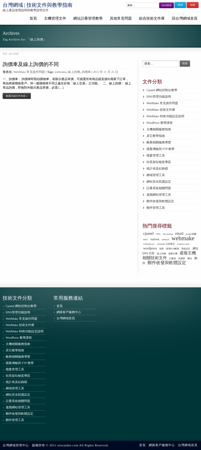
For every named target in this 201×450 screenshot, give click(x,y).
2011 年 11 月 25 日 (105, 72)
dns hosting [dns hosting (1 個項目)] (168, 234)
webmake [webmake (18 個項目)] (183, 238)
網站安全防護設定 (159, 181)
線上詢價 (74, 72)
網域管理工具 (156, 175)
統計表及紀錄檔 (157, 168)
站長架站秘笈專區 (159, 162)
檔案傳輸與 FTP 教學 (161, 149)
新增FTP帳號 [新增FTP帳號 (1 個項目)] (172, 249)
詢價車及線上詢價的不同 (31, 64)
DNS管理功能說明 (159, 96)
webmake (60, 72)
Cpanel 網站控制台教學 (162, 90)
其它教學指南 (156, 135)
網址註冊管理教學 (88, 18)
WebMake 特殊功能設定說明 (165, 116)
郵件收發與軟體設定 (160, 201)
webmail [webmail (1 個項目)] (165, 239)
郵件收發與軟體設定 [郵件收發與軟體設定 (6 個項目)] (167, 262)
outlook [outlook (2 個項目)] (155, 239)
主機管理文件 (55, 18)
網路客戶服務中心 (69, 312)
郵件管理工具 (156, 207)
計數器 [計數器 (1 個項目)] (172, 258)
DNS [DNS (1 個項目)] (158, 234)
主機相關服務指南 (159, 129)
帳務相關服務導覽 (159, 142)
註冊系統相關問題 (159, 188)
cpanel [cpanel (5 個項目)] (148, 233)
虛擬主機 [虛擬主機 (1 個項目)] (172, 253)
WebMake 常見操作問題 (29, 72)
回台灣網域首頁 (185, 18)
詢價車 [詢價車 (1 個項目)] (181, 258)
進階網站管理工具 (159, 194)
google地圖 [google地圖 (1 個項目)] (191, 234)
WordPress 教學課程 (160, 122)
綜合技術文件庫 (152, 18)
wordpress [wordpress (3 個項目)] (150, 248)
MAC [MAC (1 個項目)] (145, 239)
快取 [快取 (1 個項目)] (161, 249)
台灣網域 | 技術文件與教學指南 (38, 5)
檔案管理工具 (156, 155)
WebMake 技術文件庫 (161, 109)
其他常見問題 (121, 18)
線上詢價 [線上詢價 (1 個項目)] (161, 253)
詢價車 (86, 72)
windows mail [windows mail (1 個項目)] (183, 244)
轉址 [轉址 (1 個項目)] (190, 258)
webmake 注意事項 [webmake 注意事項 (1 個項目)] (166, 244)
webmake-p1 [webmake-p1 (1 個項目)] (148, 244)
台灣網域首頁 (66, 318)
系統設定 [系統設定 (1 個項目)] (185, 249)
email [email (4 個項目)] (179, 233)
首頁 (33, 18)
